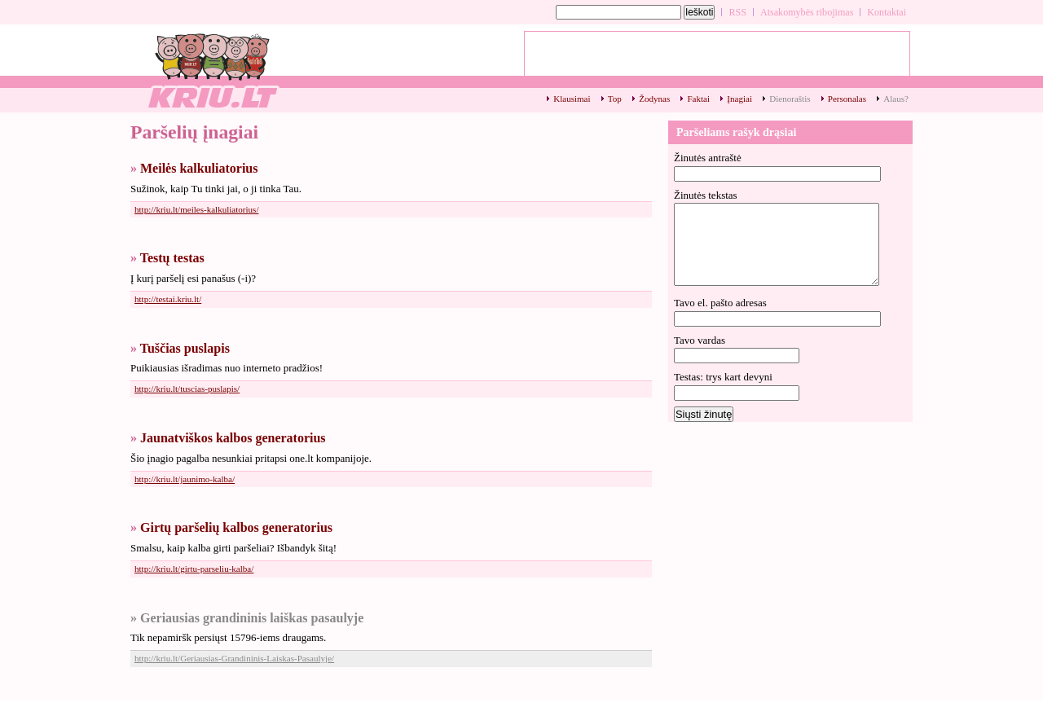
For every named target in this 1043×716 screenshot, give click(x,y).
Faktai (698, 98)
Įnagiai (739, 98)
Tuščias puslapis (185, 348)
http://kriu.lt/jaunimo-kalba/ (184, 479)
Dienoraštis (789, 98)
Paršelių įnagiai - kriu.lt (212, 69)
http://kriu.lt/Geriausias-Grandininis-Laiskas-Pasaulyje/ (234, 658)
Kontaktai (886, 12)
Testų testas (172, 258)
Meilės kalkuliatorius (198, 168)
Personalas (847, 98)
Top (615, 98)
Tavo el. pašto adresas (720, 303)
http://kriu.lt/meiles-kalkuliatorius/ (196, 209)
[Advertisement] (717, 57)
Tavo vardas (699, 340)
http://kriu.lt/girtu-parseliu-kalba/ (193, 568)
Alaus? (896, 98)
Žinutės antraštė (708, 158)
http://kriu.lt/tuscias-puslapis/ (187, 388)
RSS (737, 12)
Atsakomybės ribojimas (806, 12)
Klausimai (571, 98)
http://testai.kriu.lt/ (167, 299)
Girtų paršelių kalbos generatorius (236, 527)
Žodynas (654, 98)
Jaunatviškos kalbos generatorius (233, 438)
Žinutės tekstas (705, 195)
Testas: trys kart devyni (723, 377)
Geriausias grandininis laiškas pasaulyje (251, 618)
